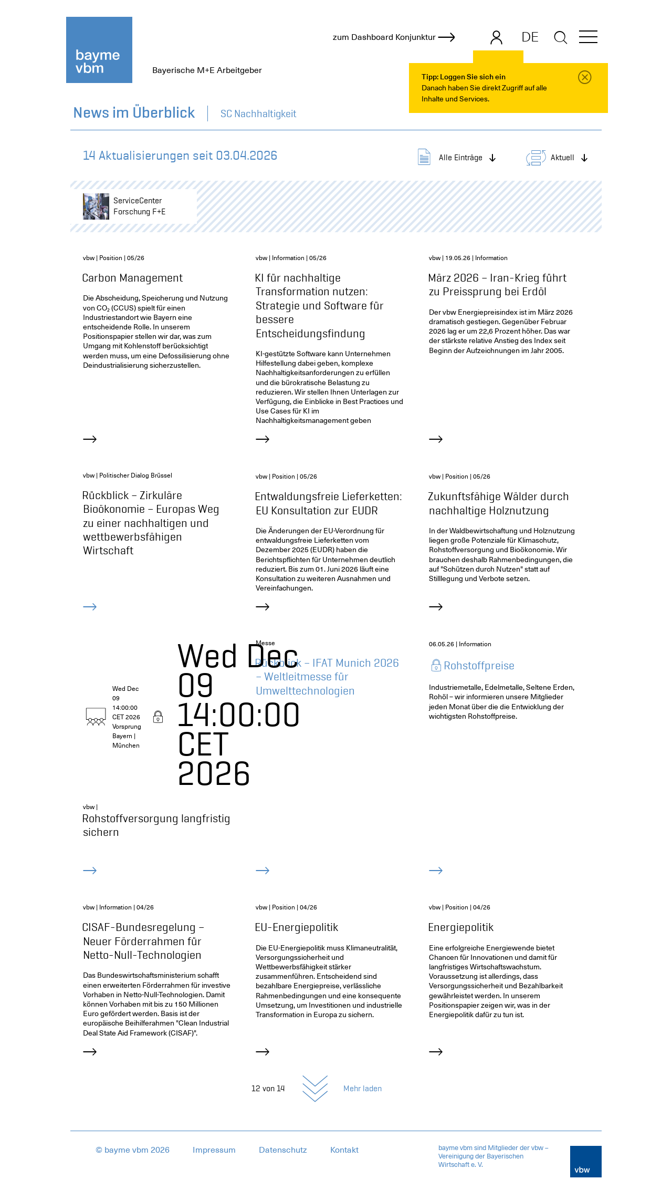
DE (530, 37)
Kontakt (344, 1150)
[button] (588, 38)
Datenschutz (283, 1150)
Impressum (214, 1150)
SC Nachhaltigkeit (258, 113)
